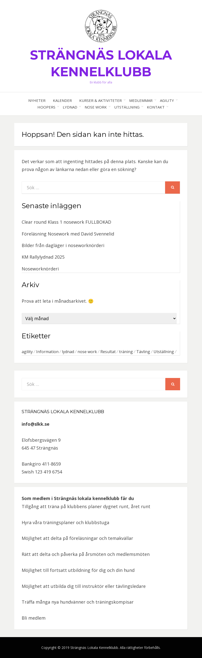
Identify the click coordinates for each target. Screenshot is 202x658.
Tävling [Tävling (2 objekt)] (143, 351)
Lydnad (70, 107)
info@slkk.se (35, 424)
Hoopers (46, 107)
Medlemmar (141, 100)
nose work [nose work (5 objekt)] (87, 351)
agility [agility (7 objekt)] (27, 351)
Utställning (127, 107)
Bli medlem (34, 618)
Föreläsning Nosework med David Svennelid (68, 234)
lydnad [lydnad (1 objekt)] (68, 351)
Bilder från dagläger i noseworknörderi (63, 245)
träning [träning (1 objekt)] (126, 351)
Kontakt (156, 107)
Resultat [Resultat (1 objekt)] (108, 351)
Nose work (96, 107)
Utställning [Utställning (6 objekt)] (164, 351)
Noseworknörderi (40, 269)
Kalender (62, 100)
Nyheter (37, 100)
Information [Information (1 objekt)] (47, 351)
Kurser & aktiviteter (100, 100)
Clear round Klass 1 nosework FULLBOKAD (66, 222)
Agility (167, 100)
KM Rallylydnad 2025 (43, 257)
